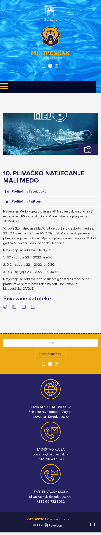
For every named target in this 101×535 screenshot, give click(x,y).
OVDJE (28, 288)
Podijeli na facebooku (29, 191)
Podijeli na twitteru (27, 201)
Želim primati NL (50, 354)
